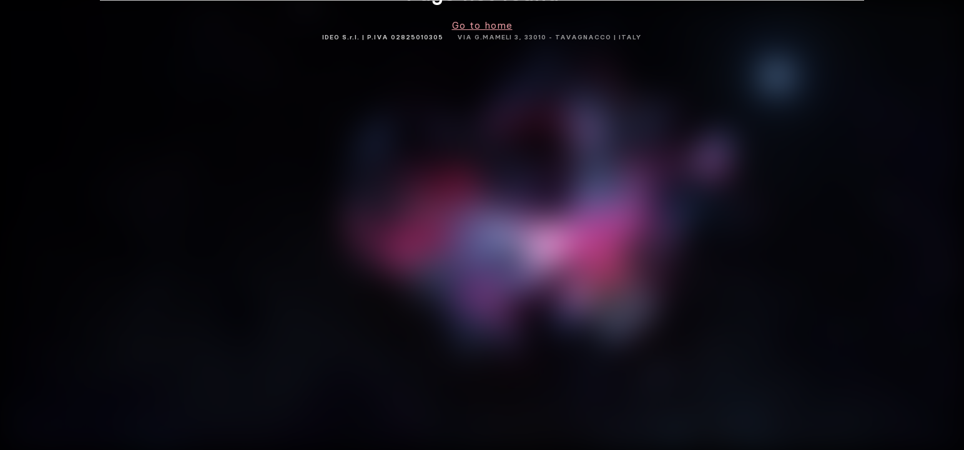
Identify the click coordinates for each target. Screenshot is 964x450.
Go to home (482, 25)
